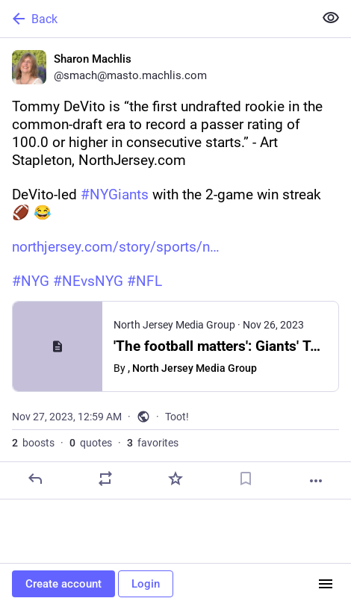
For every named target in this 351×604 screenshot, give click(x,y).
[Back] (155, 18)
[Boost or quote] (105, 479)
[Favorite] (175, 479)
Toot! (177, 417)
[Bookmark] (246, 479)
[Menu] (325, 584)
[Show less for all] (331, 18)
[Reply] (35, 479)
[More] (316, 481)
